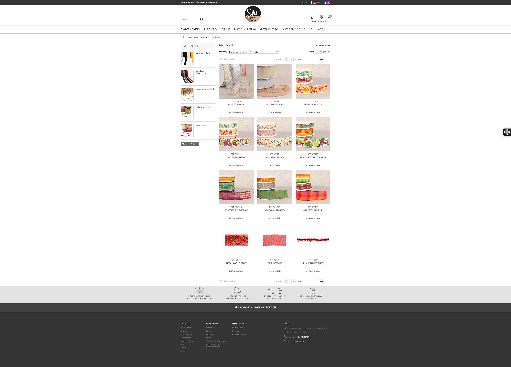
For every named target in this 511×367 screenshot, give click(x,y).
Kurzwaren (184, 331)
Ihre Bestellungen (237, 328)
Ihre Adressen (236, 331)
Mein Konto (312, 21)
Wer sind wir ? (210, 328)
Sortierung (223, 51)
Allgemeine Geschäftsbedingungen (217, 341)
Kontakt (208, 331)
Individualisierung (186, 334)
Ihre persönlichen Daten (239, 334)
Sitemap (209, 350)
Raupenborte (201, 125)
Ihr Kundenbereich (239, 323)
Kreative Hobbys (186, 338)
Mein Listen (322, 21)
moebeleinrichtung (187, 341)
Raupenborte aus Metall (205, 89)
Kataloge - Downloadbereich (255, 307)
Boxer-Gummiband (203, 53)
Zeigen (311, 51)
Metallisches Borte (203, 107)
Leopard (183, 348)
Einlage (183, 351)
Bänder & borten (186, 328)
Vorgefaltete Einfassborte (201, 72)
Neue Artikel (191, 45)
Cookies (208, 338)
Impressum (210, 334)
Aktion (183, 344)
